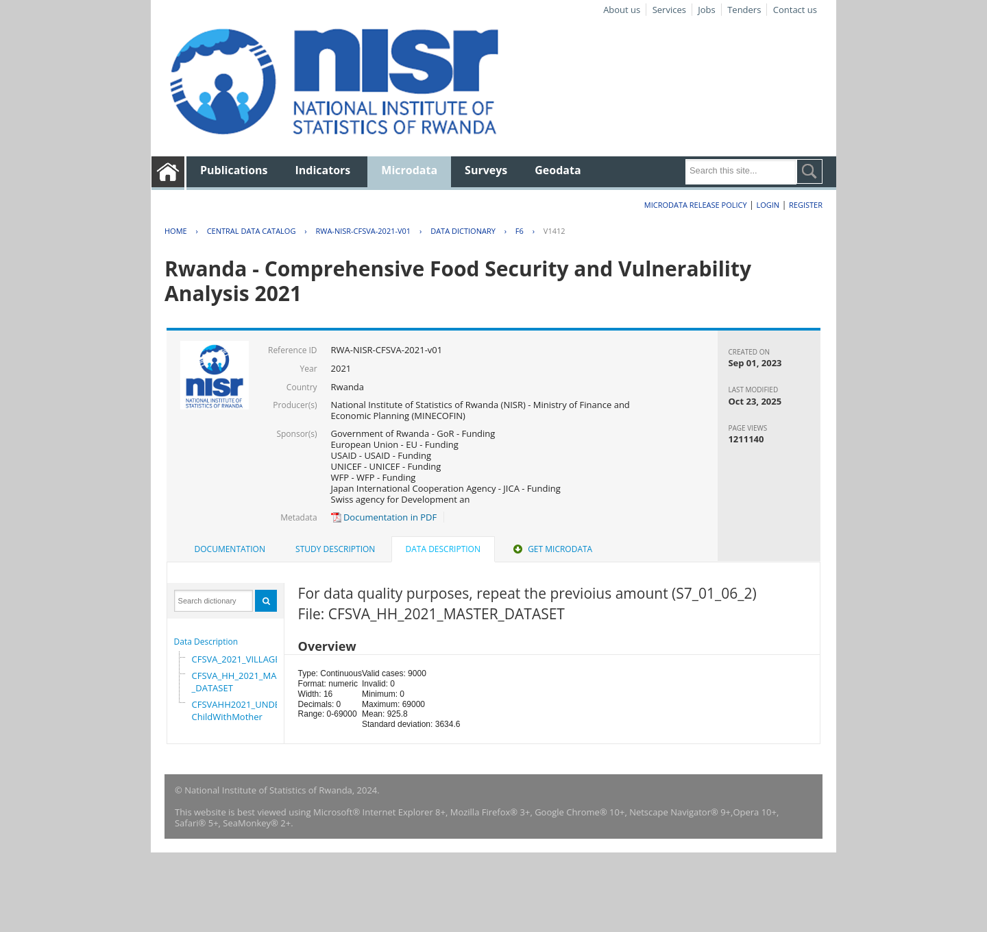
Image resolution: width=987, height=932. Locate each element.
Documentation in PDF (384, 517)
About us (621, 9)
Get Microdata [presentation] (551, 549)
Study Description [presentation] (335, 549)
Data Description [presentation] (443, 549)
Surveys (486, 170)
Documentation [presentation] (230, 549)
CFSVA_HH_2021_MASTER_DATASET (244, 681)
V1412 (554, 231)
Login (767, 205)
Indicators (323, 170)
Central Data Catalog (251, 231)
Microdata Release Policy (695, 205)
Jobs (706, 9)
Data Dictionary (463, 231)
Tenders (744, 9)
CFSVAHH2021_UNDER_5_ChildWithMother (245, 710)
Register (805, 205)
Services (669, 9)
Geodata (558, 170)
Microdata (409, 170)
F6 (519, 231)
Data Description (206, 641)
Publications (234, 170)
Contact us (795, 9)
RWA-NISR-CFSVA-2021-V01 (363, 231)
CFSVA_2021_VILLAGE (236, 659)
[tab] (230, 549)
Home (175, 231)
